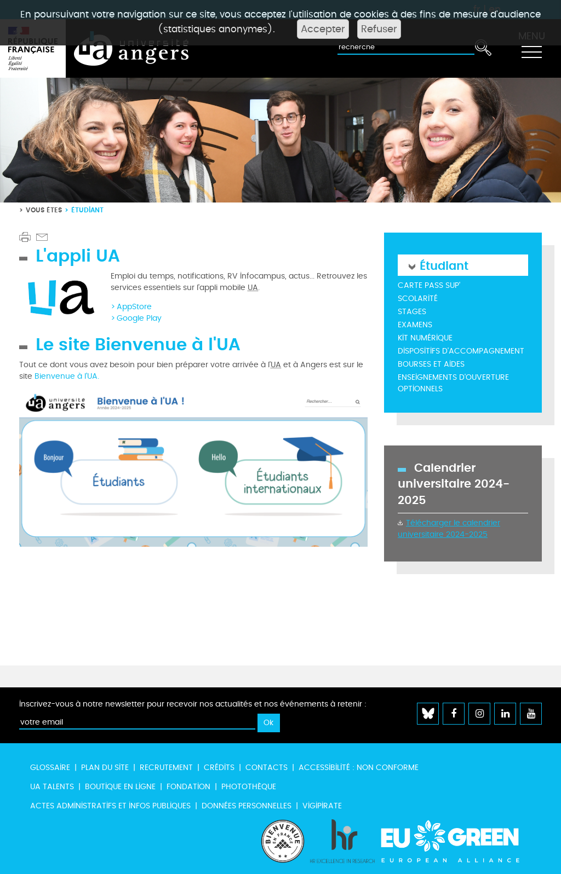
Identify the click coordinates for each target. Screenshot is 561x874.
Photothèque (248, 786)
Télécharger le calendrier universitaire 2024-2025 (449, 528)
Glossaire (50, 767)
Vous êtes (44, 210)
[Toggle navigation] (531, 48)
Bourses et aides (431, 364)
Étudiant (444, 265)
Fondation (188, 786)
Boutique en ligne (120, 786)
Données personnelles (246, 806)
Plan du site (105, 767)
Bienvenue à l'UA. (67, 376)
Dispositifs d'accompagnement (461, 351)
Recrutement (166, 767)
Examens (415, 325)
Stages (412, 311)
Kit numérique (425, 338)
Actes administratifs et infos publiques (110, 806)
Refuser (379, 29)
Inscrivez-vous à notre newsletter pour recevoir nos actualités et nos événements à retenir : (193, 704)
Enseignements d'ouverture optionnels (453, 383)
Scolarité (418, 298)
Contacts (266, 767)
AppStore (134, 306)
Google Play (139, 318)
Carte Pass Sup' (429, 285)
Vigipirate (322, 806)
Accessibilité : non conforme (359, 767)
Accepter (323, 29)
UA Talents (52, 786)
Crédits (219, 767)
